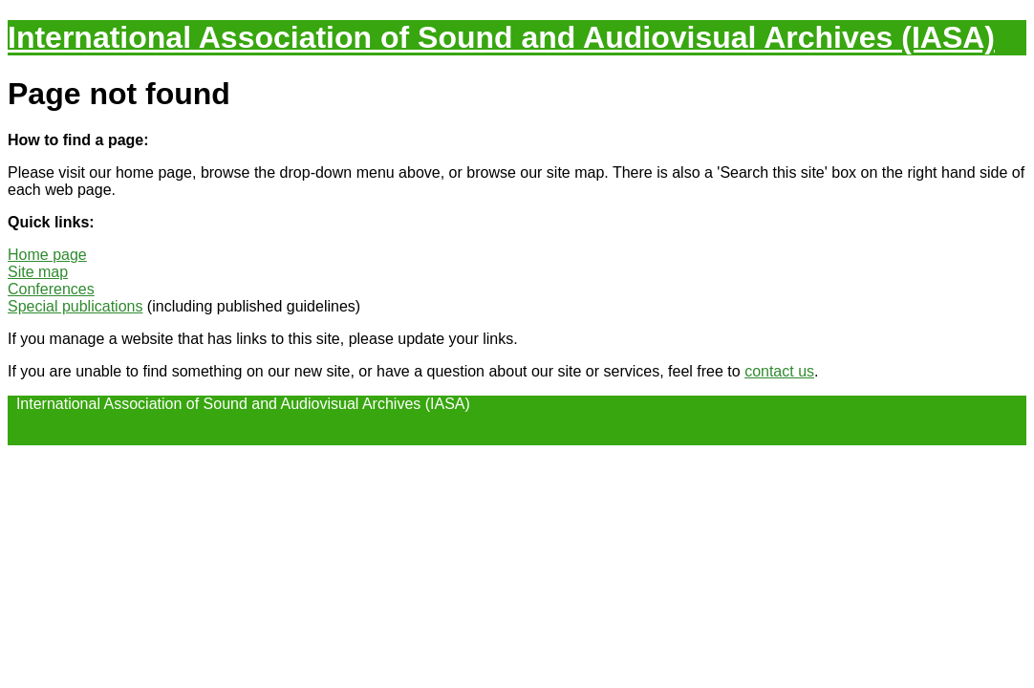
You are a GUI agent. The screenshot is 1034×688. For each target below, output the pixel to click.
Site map (38, 272)
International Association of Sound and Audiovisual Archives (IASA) (501, 37)
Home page (47, 255)
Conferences (51, 289)
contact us (779, 371)
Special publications (75, 306)
